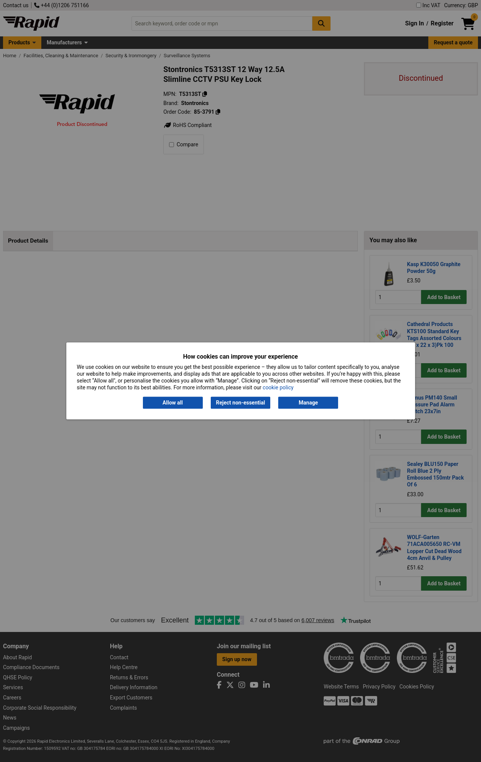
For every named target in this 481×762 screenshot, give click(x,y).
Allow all (173, 403)
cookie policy (278, 388)
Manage (308, 403)
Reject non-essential (240, 403)
